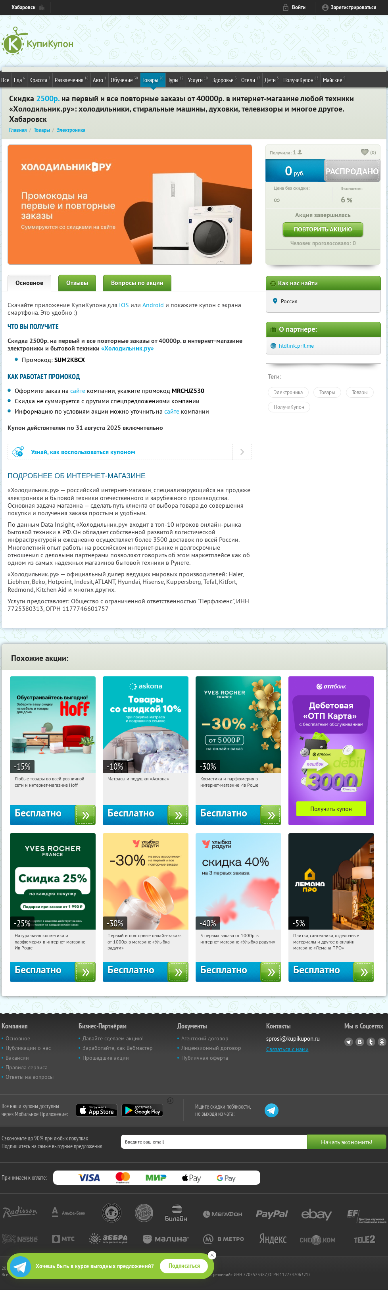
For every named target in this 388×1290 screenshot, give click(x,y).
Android (153, 305)
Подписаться (184, 1265)
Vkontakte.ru (359, 1042)
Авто (99, 79)
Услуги (198, 79)
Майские (334, 79)
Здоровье (224, 79)
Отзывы (77, 283)
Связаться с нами (287, 1049)
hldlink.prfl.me (296, 345)
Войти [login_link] (298, 7)
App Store (96, 1110)
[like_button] (365, 153)
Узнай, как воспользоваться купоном (83, 452)
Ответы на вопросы (30, 1076)
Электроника (288, 392)
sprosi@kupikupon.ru (293, 1038)
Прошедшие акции (106, 1057)
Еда (19, 79)
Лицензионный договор (211, 1047)
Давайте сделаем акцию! (113, 1038)
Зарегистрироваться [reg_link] (353, 7)
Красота (39, 79)
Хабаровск (23, 7)
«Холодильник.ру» (127, 348)
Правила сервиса (27, 1067)
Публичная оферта (204, 1057)
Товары (152, 79)
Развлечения (71, 79)
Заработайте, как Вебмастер (118, 1047)
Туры (176, 79)
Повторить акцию (323, 229)
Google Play (142, 1110)
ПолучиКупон (301, 79)
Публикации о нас (28, 1047)
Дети (272, 79)
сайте (77, 391)
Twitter (371, 1042)
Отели (250, 79)
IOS (125, 305)
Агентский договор (205, 1038)
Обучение (124, 79)
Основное (29, 283)
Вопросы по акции (137, 283)
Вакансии (17, 1057)
